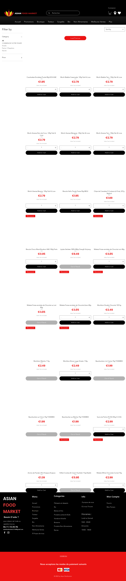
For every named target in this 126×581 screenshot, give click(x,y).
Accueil (34, 503)
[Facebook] (4, 532)
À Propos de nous (38, 533)
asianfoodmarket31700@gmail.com (13, 529)
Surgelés (35, 518)
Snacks (4, 46)
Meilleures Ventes (38, 530)
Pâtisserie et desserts (61, 503)
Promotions (36, 507)
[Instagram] (8, 532)
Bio (33, 522)
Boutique (35, 511)
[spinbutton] (41, 89)
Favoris (109, 503)
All (3, 41)
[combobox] (114, 29)
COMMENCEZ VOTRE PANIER (12, 43)
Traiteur (34, 514)
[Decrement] (27, 89)
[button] (110, 13)
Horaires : (87, 514)
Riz (55, 507)
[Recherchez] (63, 13)
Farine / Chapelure (8, 48)
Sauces (4, 50)
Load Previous (75, 38)
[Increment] (55, 89)
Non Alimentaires (38, 526)
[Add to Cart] (41, 95)
